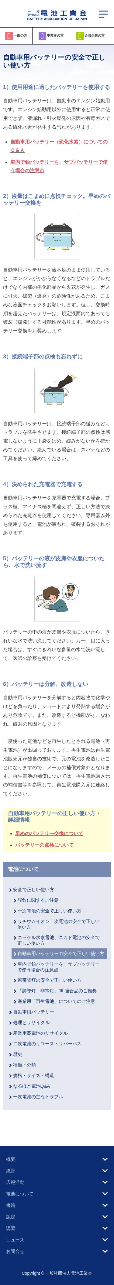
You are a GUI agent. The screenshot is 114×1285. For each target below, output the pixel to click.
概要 (10, 1159)
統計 (10, 1170)
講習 (10, 1228)
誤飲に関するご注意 (38, 900)
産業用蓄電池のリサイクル (40, 1033)
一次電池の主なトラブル (38, 1096)
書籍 (10, 1205)
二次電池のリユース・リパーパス (47, 1043)
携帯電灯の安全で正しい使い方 (49, 980)
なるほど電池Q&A (31, 1086)
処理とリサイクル (31, 1022)
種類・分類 (24, 1064)
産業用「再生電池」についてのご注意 (56, 1001)
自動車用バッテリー (33, 1011)
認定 (10, 1216)
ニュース (15, 1239)
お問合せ (15, 1251)
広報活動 (15, 1182)
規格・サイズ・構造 (33, 1075)
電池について (23, 869)
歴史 (17, 1054)
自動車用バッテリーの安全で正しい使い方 (61, 953)
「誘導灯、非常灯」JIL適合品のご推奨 (57, 990)
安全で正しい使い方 (33, 889)
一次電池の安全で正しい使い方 (49, 910)
